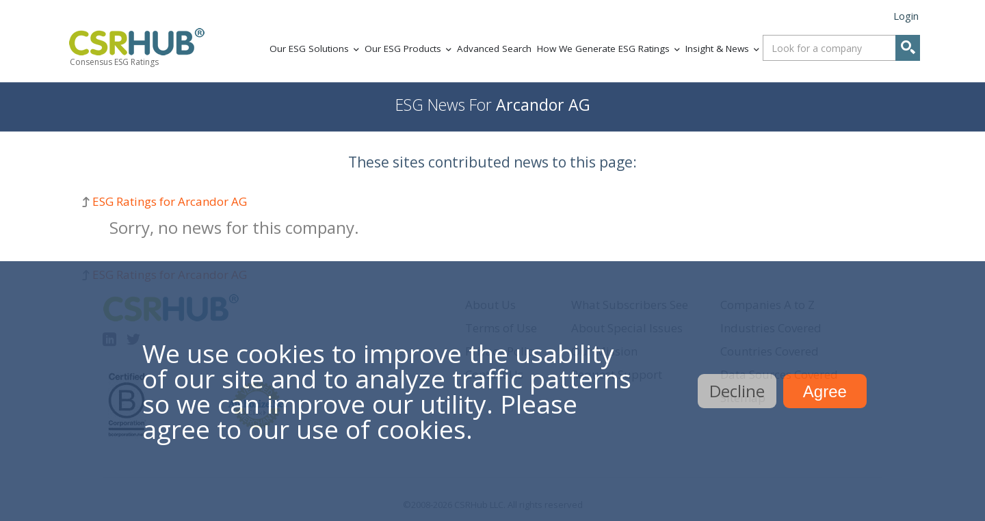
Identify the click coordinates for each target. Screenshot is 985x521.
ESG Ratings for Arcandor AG (169, 201)
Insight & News (717, 48)
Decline (737, 390)
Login (906, 16)
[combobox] (841, 48)
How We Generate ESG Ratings (603, 48)
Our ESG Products (403, 48)
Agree (825, 391)
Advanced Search (494, 48)
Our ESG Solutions (309, 48)
